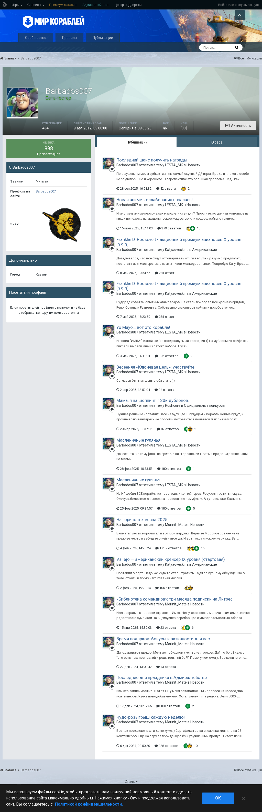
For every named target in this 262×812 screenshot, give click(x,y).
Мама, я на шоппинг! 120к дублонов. (152, 412)
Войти (222, 5)
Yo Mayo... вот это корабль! (143, 339)
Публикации (103, 50)
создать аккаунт (247, 5)
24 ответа (164, 402)
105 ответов (167, 368)
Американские (204, 262)
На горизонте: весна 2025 (142, 532)
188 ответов (168, 718)
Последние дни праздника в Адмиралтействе (161, 690)
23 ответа (166, 640)
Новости (194, 177)
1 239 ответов (168, 561)
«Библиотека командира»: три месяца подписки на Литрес (174, 611)
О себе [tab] (217, 155)
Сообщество (35, 50)
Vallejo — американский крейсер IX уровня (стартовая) (170, 571)
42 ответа (166, 201)
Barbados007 (46, 204)
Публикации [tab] (137, 155)
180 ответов (169, 481)
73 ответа (166, 679)
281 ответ (164, 285)
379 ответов (169, 241)
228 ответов (166, 758)
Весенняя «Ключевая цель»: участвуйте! (155, 379)
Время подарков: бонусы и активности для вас (163, 651)
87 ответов (168, 441)
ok (218, 798)
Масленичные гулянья (138, 452)
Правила (69, 50)
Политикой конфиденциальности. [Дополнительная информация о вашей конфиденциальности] (89, 804)
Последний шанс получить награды (151, 172)
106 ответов (167, 600)
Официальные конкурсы (204, 418)
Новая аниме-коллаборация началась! (154, 212)
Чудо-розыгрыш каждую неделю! (150, 729)
